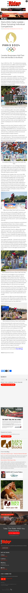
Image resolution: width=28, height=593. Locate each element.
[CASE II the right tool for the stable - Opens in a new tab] (12, 418)
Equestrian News (7, 28)
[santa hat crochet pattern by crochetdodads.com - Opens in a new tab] (12, 474)
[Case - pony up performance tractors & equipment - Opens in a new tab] (13, 9)
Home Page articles (13, 28)
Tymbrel (6, 585)
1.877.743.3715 (4, 560)
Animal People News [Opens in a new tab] (20, 521)
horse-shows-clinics (19, 28)
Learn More (5, 547)
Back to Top (2, 582)
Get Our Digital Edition (14, 533)
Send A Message (4, 569)
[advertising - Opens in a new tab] (12, 494)
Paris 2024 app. (19, 348)
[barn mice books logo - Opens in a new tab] (12, 444)
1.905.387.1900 (4, 556)
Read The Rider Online (8, 384)
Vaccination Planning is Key (8, 460)
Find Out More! (6, 436)
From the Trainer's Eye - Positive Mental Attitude (14, 453)
